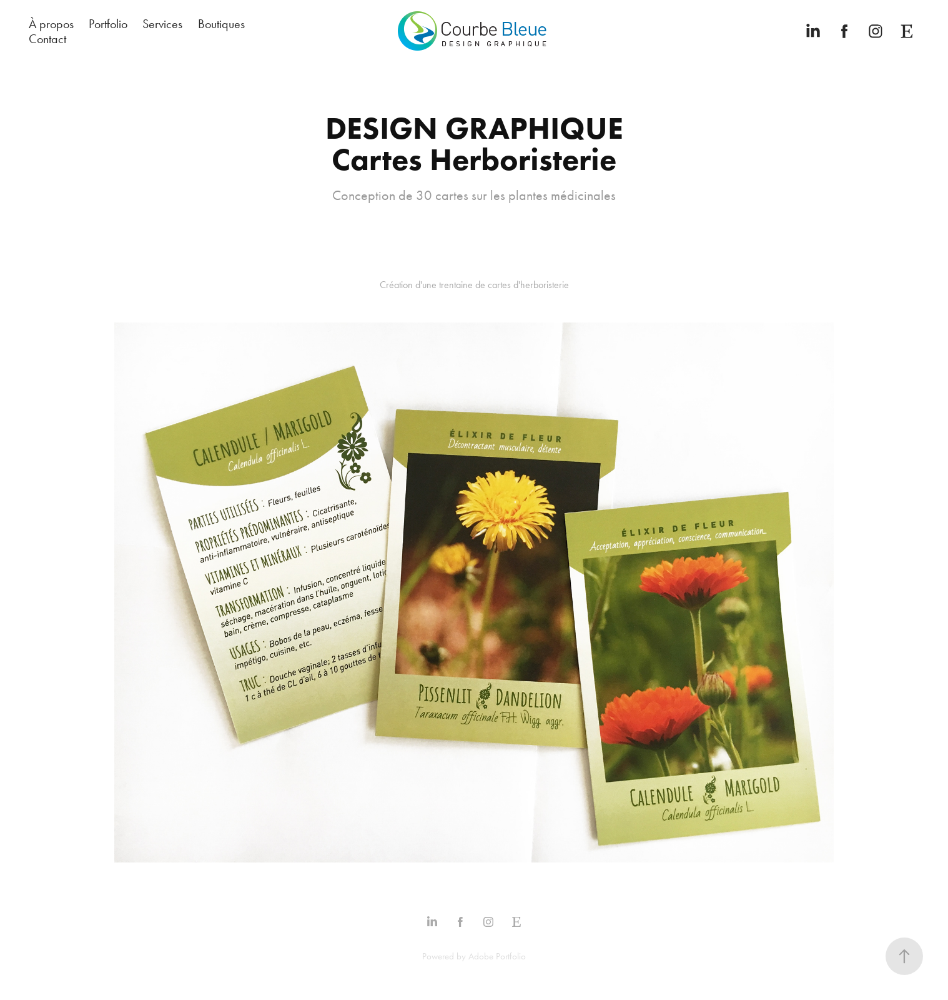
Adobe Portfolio (497, 956)
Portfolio (108, 23)
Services (162, 23)
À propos (51, 23)
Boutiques (221, 23)
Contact (47, 38)
